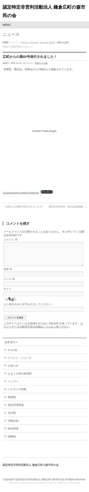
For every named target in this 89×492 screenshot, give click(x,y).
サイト (7, 288)
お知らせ (13, 365)
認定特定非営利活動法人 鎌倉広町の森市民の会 (40, 479)
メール (9, 278)
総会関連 (13, 428)
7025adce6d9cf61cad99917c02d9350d (21, 193)
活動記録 (13, 420)
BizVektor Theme (45, 483)
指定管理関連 (16, 404)
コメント (10, 239)
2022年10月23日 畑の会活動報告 (67, 206)
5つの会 (12, 349)
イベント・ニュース (29, 42)
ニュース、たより (47, 42)
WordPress (27, 483)
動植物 (12, 397)
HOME (5, 42)
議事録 (12, 436)
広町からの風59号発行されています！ (23, 206)
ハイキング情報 (17, 389)
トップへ (13, 381)
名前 (8, 269)
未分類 (12, 412)
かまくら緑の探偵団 (20, 373)
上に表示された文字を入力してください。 (29, 304)
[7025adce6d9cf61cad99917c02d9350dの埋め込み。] (44, 131)
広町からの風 (62, 42)
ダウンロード (47, 192)
